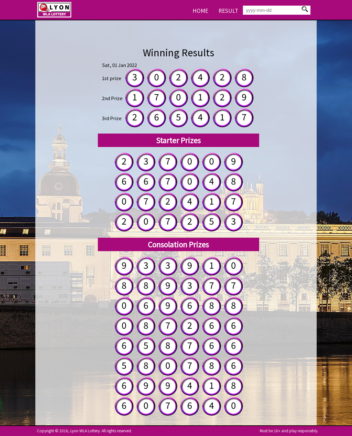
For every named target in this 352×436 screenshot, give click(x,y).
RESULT (228, 10)
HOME (200, 10)
